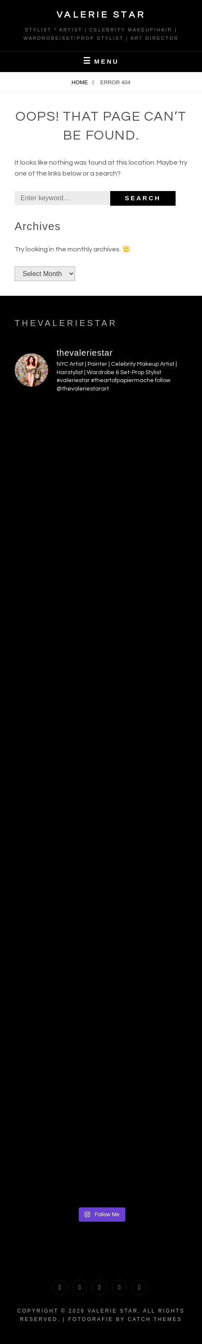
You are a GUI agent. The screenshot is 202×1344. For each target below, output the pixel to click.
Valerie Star (101, 15)
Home (81, 82)
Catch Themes (155, 1319)
